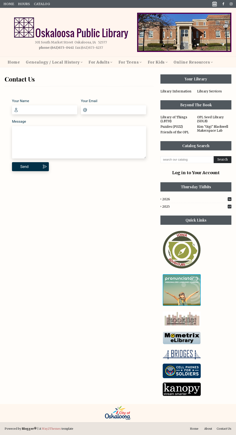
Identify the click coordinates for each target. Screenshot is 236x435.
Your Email (89, 101)
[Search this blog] (187, 159)
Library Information (175, 91)
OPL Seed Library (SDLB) (210, 119)
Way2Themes (51, 428)
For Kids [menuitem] (156, 62)
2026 (196, 199)
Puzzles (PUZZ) (171, 127)
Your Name (20, 101)
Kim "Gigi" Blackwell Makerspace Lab (212, 129)
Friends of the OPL (174, 132)
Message (19, 121)
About (208, 428)
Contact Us (224, 428)
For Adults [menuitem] (98, 62)
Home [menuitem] (14, 62)
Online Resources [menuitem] (192, 62)
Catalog (42, 4)
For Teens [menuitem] (128, 62)
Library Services (209, 91)
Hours (24, 4)
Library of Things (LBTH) (173, 119)
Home (8, 4)
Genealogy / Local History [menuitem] (53, 62)
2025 (196, 207)
